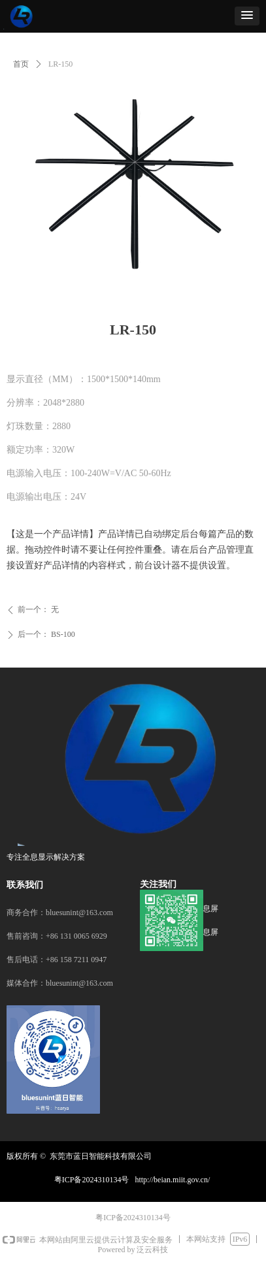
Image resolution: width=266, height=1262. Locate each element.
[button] (247, 16)
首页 (21, 64)
